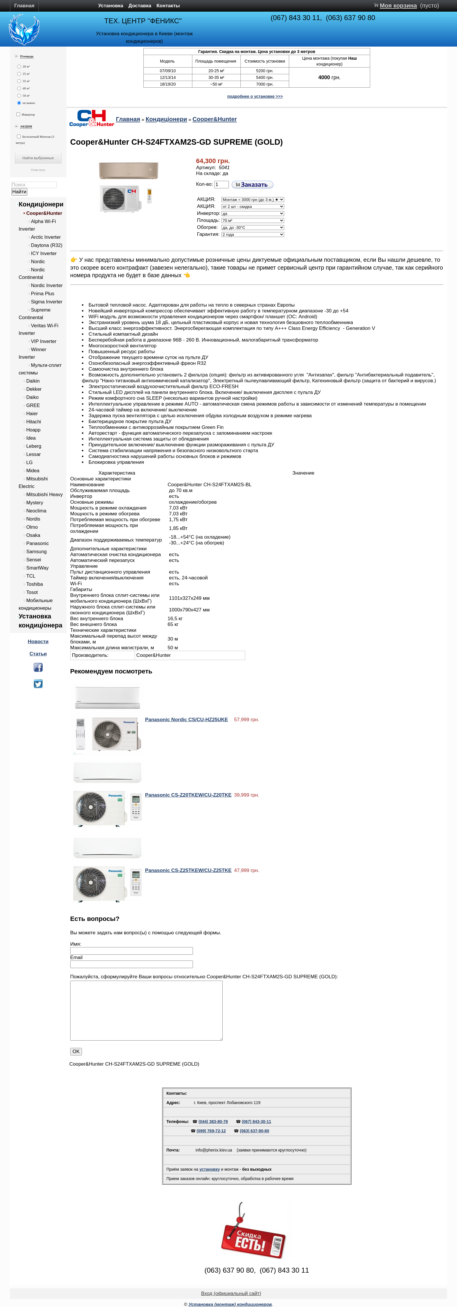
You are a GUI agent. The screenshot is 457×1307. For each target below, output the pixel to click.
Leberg (33, 446)
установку (209, 1169)
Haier (32, 413)
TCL (30, 576)
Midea (32, 470)
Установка (110, 5)
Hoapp (33, 430)
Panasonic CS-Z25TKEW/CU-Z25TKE (188, 870)
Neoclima (36, 511)
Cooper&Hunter (44, 213)
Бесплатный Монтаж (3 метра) (35, 139)
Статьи (38, 654)
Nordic (38, 261)
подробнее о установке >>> (255, 96)
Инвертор (25, 114)
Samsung (36, 551)
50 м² (23, 96)
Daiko (32, 397)
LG (29, 462)
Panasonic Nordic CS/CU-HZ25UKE (186, 719)
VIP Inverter (43, 341)
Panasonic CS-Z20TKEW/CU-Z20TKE (188, 795)
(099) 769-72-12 (211, 1131)
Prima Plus (42, 293)
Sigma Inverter (46, 302)
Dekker (33, 389)
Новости (38, 641)
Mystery (34, 502)
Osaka (33, 535)
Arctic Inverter (46, 237)
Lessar (33, 454)
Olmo (32, 527)
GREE (33, 405)
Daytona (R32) (46, 245)
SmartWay (37, 568)
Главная (24, 5)
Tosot (32, 592)
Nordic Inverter (47, 285)
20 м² (23, 66)
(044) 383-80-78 (213, 1121)
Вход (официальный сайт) (231, 1293)
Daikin (33, 381)
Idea (31, 438)
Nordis (33, 519)
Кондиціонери (41, 204)
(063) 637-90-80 (254, 1131)
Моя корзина (398, 5)
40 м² (23, 88)
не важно (26, 103)
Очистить (38, 169)
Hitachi (33, 422)
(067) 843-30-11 (256, 1121)
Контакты (168, 5)
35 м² (23, 81)
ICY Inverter (44, 253)
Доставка (140, 5)
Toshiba (34, 584)
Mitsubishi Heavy (44, 494)
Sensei (33, 560)
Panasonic (37, 543)
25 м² (23, 74)
